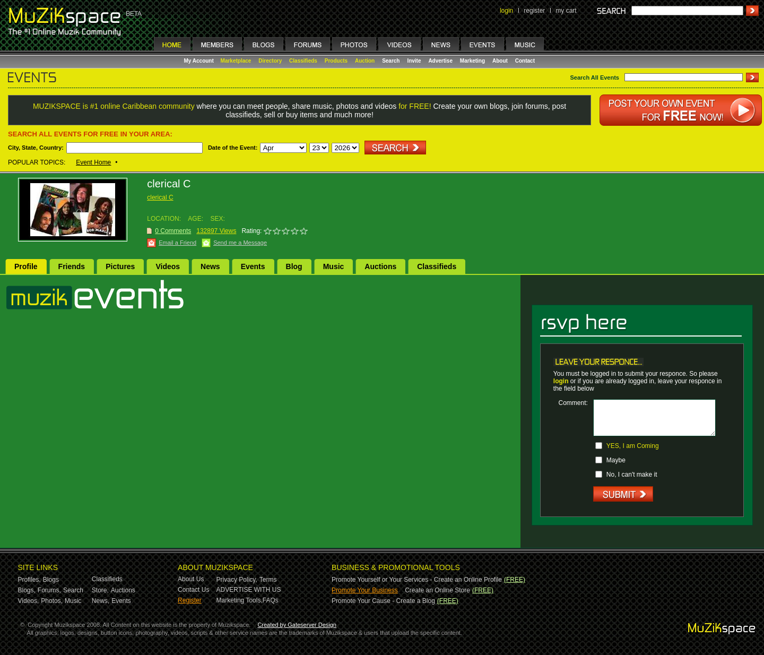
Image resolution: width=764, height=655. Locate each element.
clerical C (160, 197)
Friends (71, 266)
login (506, 10)
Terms (268, 579)
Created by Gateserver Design (296, 625)
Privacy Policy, (236, 579)
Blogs (51, 579)
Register (190, 600)
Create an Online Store (437, 590)
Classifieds (303, 61)
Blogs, (27, 590)
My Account (199, 61)
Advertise (440, 61)
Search (391, 61)
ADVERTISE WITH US (248, 589)
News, (100, 601)
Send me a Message (240, 242)
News (210, 266)
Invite (414, 61)
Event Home (93, 162)
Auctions (380, 266)
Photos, (52, 601)
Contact (525, 61)
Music (333, 266)
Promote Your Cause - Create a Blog (383, 601)
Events (253, 266)
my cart (565, 10)
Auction (365, 61)
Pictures (120, 266)
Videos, (28, 601)
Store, (100, 590)
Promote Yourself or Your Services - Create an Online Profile (417, 579)
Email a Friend (177, 242)
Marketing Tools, (239, 600)
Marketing (472, 61)
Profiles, (29, 579)
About (500, 61)
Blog (294, 266)
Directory (270, 61)
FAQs (271, 600)
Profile (26, 266)
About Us (191, 579)
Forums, (49, 590)
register (534, 10)
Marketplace (236, 61)
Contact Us (193, 589)
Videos (167, 266)
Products (336, 61)
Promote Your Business (365, 590)
